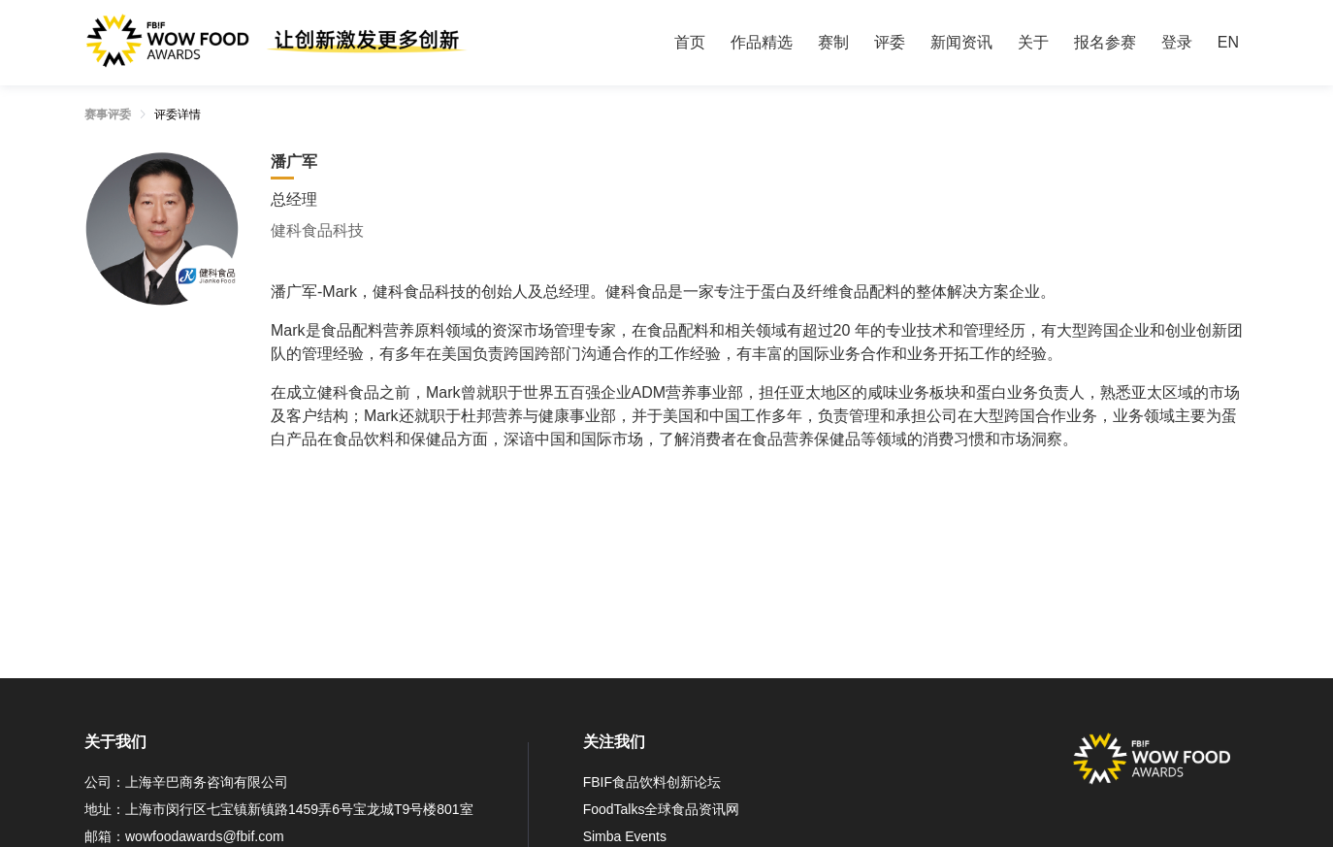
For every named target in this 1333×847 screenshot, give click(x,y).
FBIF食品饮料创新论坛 (652, 782)
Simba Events (624, 836)
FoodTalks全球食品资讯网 (661, 809)
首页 (689, 42)
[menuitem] (690, 42)
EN (1228, 42)
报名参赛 (1105, 42)
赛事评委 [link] (107, 114)
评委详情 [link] (177, 114)
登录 (1176, 42)
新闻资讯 (961, 42)
